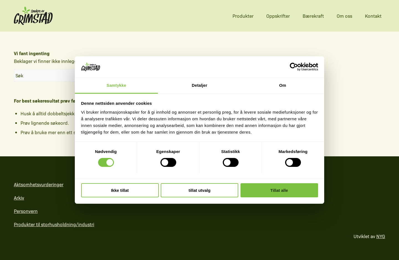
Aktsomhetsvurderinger (38, 184)
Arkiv (19, 198)
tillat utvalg (199, 190)
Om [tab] (282, 85)
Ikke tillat (120, 190)
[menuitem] (240, 16)
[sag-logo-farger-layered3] (33, 16)
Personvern (26, 211)
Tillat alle (279, 190)
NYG (380, 236)
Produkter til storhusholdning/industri (54, 224)
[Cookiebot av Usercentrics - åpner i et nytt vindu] (294, 67)
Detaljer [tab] (199, 85)
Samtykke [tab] (116, 85)
